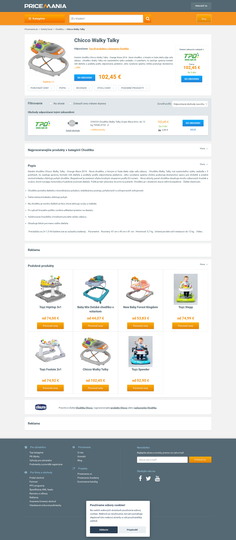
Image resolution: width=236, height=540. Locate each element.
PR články (34, 456)
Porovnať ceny (39, 88)
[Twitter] (148, 479)
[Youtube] (157, 479)
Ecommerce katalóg (88, 481)
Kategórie (37, 18)
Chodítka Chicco (84, 407)
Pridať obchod (37, 477)
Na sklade (59, 103)
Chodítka (59, 29)
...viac (77, 67)
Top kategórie (36, 452)
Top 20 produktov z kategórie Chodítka (109, 48)
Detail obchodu (73, 130)
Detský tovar (46, 29)
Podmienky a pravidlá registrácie (46, 464)
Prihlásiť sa (201, 6)
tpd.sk (193, 129)
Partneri (34, 481)
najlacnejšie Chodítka (145, 407)
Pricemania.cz (85, 474)
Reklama (34, 497)
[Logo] (191, 56)
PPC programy (37, 485)
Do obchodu (192, 79)
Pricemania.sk (31, 29)
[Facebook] (140, 479)
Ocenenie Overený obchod (43, 501)
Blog (204, 19)
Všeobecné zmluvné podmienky (45, 505)
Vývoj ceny (104, 88)
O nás (80, 452)
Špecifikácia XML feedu (41, 489)
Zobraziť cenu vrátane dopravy (89, 103)
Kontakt (82, 456)
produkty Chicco (119, 407)
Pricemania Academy (88, 477)
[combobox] (190, 104)
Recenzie (81, 88)
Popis (62, 88)
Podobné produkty (132, 88)
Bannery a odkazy (39, 493)
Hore (202, 148)
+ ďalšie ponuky (97, 129)
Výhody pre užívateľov (41, 460)
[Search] (147, 18)
